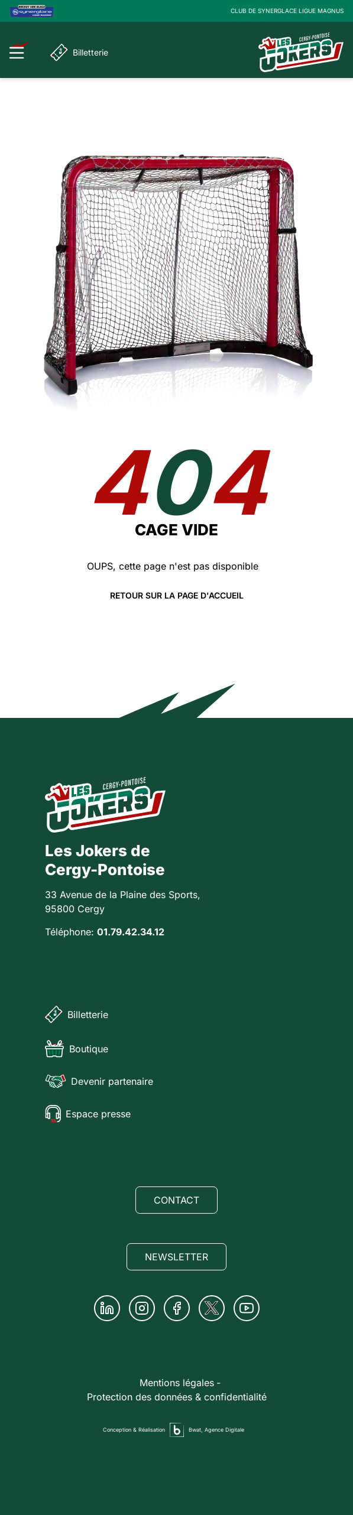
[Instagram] (142, 1308)
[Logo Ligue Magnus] (31, 11)
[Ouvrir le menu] (19, 50)
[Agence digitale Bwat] (177, 1430)
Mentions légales (177, 1383)
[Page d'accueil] (301, 52)
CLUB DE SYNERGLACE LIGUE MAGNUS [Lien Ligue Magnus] (287, 10)
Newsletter (176, 1257)
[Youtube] (247, 1308)
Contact (176, 1200)
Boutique (76, 1049)
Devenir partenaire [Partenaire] (99, 1081)
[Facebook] (177, 1308)
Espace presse (88, 1114)
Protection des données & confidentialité (177, 1397)
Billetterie (79, 52)
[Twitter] (212, 1308)
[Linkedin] (107, 1308)
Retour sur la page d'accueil (177, 595)
